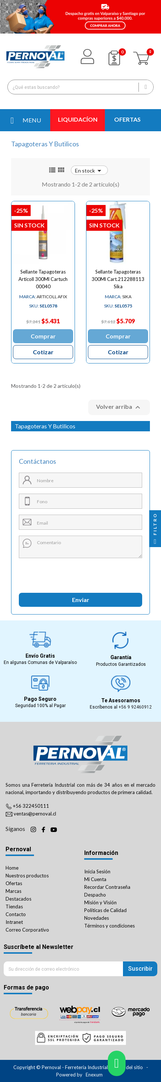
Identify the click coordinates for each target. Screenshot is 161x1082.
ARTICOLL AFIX (43, 296)
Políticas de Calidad (105, 910)
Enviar (80, 599)
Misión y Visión (100, 902)
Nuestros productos (27, 876)
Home (12, 868)
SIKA (118, 296)
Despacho (95, 895)
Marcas (13, 891)
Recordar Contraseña (107, 887)
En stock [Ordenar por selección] (89, 170)
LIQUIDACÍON (77, 119)
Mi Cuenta (95, 879)
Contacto (16, 914)
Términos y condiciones (109, 926)
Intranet (14, 922)
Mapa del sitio (127, 1067)
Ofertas (14, 883)
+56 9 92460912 (135, 707)
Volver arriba (119, 407)
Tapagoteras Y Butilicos (45, 425)
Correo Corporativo (27, 930)
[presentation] (52, 572)
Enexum (95, 1075)
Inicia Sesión (97, 871)
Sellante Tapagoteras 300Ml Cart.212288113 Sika (118, 279)
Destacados (18, 899)
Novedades (96, 918)
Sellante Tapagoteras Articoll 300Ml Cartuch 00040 (43, 279)
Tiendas (14, 906)
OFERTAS (127, 119)
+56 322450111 (31, 806)
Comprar (43, 336)
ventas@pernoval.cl (35, 814)
